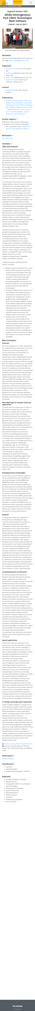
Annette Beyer (10, 90)
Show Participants (8, 759)
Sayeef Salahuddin (12, 80)
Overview (17, 1009)
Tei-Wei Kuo (10, 73)
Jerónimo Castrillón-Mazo (14, 69)
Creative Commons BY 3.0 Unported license (17, 744)
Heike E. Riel (10, 77)
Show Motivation (7, 138)
